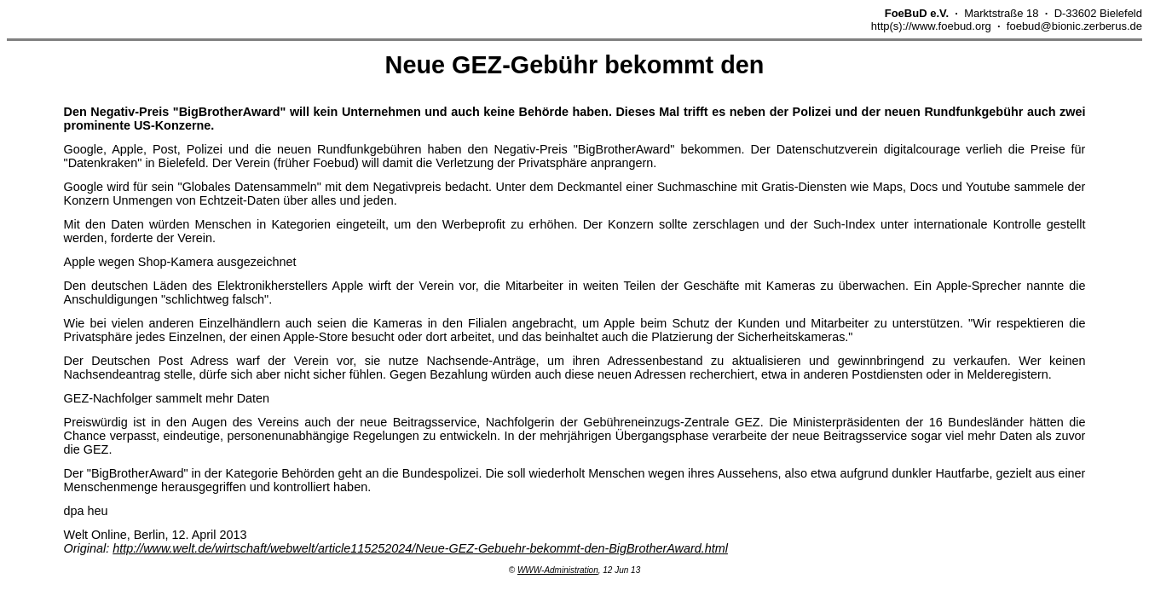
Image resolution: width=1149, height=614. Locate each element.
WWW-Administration (557, 570)
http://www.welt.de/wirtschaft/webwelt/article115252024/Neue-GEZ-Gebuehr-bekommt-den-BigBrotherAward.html (420, 548)
